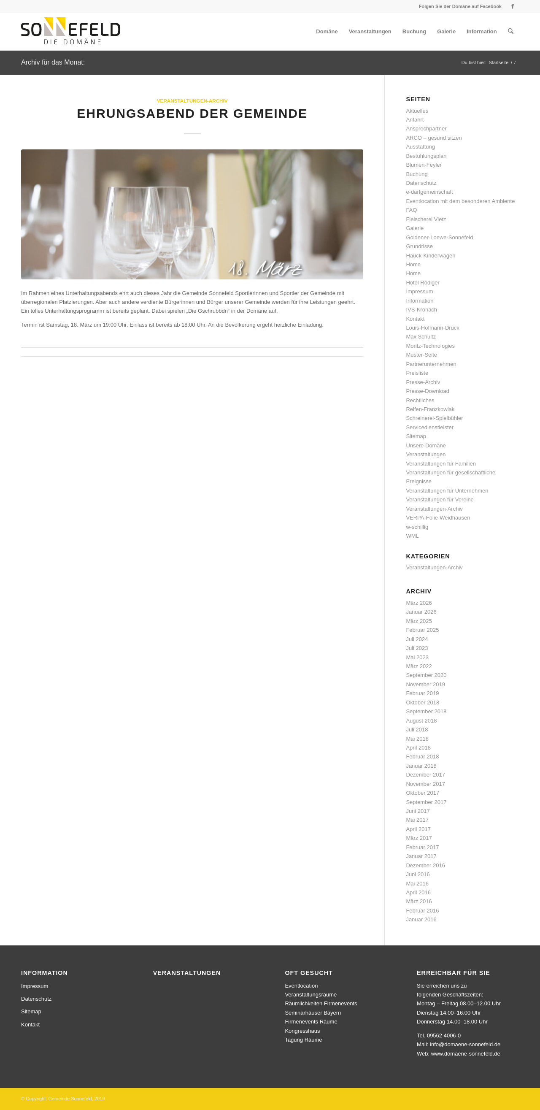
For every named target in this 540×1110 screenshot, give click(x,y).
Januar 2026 (421, 612)
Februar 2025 (422, 630)
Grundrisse (419, 246)
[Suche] (510, 31)
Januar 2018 (421, 766)
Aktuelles (417, 111)
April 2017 (418, 829)
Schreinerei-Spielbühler (434, 418)
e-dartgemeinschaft (429, 192)
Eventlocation (301, 986)
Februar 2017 (422, 847)
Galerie (415, 228)
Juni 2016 (417, 874)
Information (419, 301)
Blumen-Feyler (424, 165)
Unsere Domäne (426, 445)
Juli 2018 (417, 729)
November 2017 (425, 784)
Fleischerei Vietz (426, 219)
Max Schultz (421, 336)
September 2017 (426, 802)
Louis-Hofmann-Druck (432, 328)
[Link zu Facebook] (512, 6)
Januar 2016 (421, 919)
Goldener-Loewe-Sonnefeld (439, 237)
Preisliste (417, 373)
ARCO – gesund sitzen (434, 138)
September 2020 (426, 675)
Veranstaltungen (426, 454)
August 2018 (421, 720)
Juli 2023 (417, 648)
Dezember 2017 (425, 775)
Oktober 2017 (422, 793)
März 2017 (419, 838)
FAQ (411, 210)
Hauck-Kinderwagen (430, 255)
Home (413, 264)
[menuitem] (326, 31)
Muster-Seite (421, 355)
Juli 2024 (417, 639)
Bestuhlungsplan (426, 156)
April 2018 (418, 748)
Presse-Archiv (423, 382)
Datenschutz (421, 183)
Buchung (416, 174)
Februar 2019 (422, 693)
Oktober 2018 (422, 702)
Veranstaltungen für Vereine (439, 499)
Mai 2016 (417, 883)
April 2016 (418, 892)
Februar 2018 (422, 756)
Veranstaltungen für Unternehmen (447, 490)
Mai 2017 (417, 820)
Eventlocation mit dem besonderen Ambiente (460, 201)
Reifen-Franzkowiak (430, 409)
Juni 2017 (417, 811)
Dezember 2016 (425, 865)
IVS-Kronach (421, 309)
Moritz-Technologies (430, 346)
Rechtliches (420, 400)
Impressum (419, 291)
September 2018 (426, 711)
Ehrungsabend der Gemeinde (192, 113)
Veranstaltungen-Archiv (192, 100)
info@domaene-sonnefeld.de (465, 1044)
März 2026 (419, 603)
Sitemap (416, 436)
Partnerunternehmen (431, 364)
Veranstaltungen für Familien (440, 463)
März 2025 (419, 621)
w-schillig (417, 527)
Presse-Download (427, 391)
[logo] (70, 31)
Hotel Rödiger (423, 282)
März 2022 (419, 666)
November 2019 (425, 684)
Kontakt (415, 319)
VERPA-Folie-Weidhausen (438, 517)
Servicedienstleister (430, 427)
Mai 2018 (417, 739)
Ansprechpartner (426, 128)
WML (412, 536)
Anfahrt (415, 119)
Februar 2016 (422, 910)
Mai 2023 (417, 657)
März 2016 (419, 901)
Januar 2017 (421, 856)
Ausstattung (420, 146)
